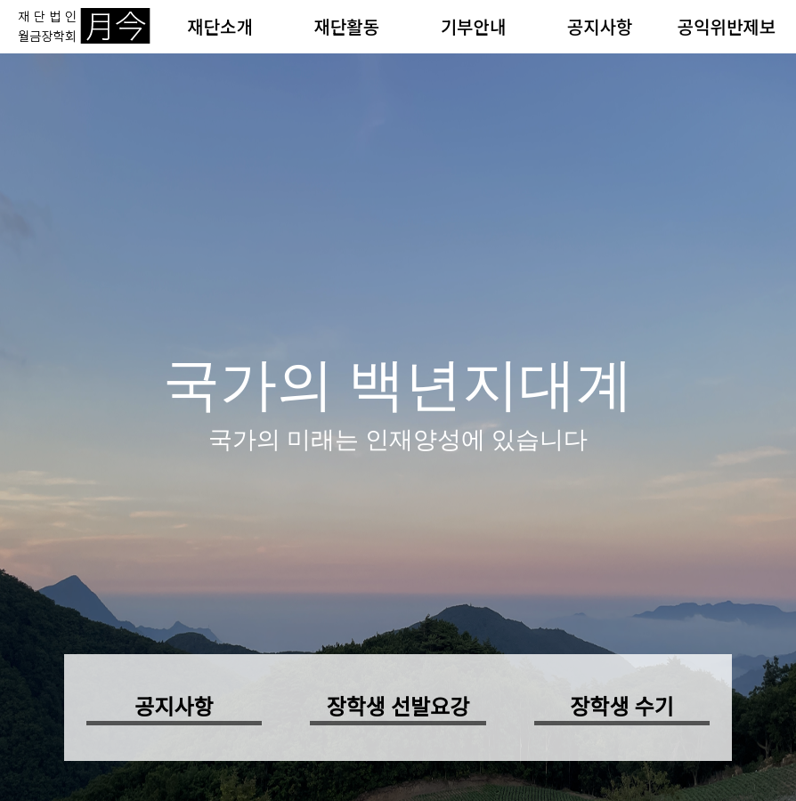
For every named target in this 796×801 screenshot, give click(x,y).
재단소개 (220, 26)
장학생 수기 (621, 707)
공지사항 (600, 26)
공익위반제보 (727, 26)
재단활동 (346, 26)
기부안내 (474, 26)
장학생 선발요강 (398, 707)
